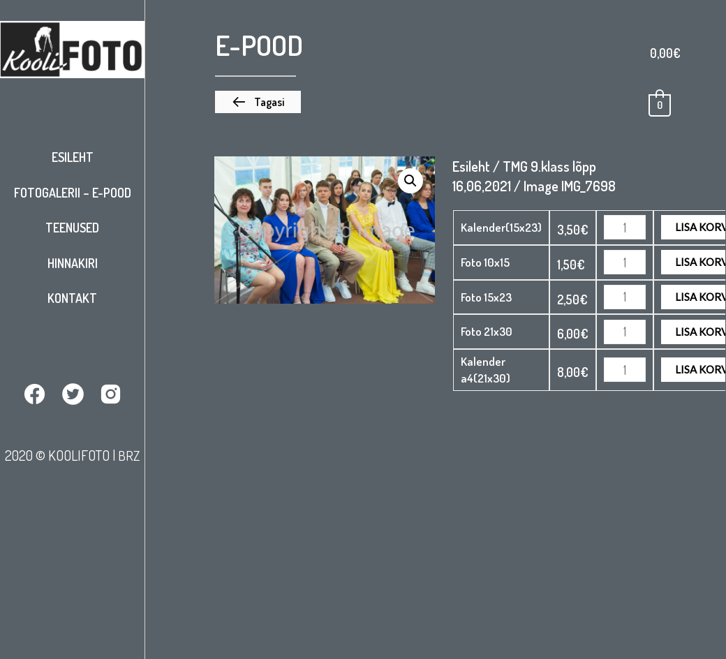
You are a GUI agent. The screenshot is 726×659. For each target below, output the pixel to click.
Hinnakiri (72, 263)
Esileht (73, 157)
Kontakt (72, 298)
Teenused (72, 227)
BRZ (129, 454)
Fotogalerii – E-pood (72, 192)
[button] (258, 102)
